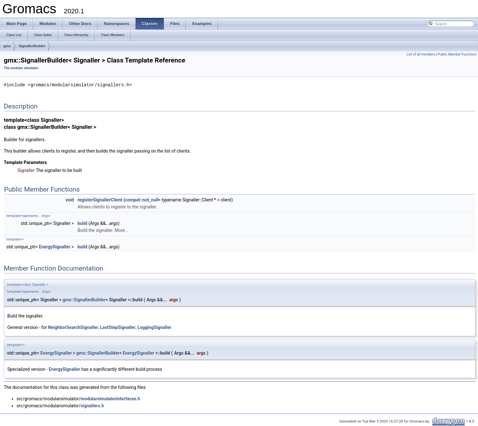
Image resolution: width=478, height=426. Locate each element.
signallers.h (92, 405)
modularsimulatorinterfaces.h (110, 398)
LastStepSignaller (118, 327)
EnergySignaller (55, 246)
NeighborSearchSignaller (73, 327)
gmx (7, 46)
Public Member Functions (457, 54)
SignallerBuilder (32, 46)
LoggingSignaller (155, 327)
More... (121, 230)
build (82, 223)
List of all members (421, 54)
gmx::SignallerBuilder (84, 299)
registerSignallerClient (99, 199)
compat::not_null (141, 199)
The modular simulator (21, 68)
